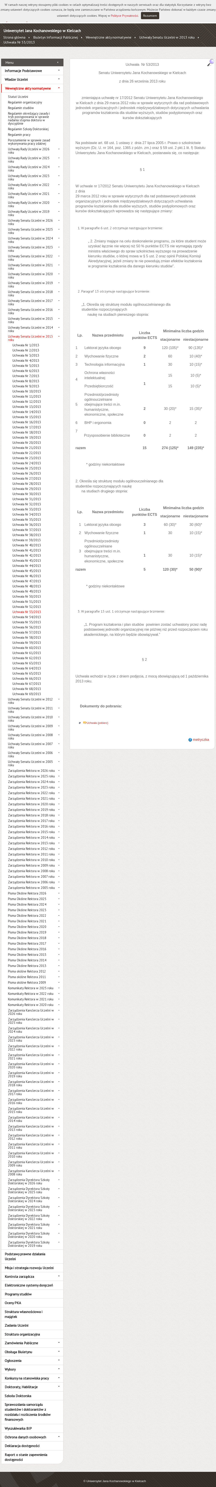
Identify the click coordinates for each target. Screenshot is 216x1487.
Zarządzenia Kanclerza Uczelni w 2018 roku (31, 1078)
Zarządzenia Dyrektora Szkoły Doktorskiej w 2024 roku (28, 1194)
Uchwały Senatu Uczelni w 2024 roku (30, 235)
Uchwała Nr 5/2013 (25, 361)
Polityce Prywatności (124, 16)
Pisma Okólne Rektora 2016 (27, 944)
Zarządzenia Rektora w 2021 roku (31, 793)
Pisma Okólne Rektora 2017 (27, 938)
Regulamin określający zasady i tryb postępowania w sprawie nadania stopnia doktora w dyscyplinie (29, 113)
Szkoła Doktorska (18, 1390)
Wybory (10, 1364)
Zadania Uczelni (16, 1320)
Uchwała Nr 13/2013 (26, 402)
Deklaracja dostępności (22, 1441)
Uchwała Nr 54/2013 (26, 612)
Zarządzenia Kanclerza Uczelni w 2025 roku (31, 1016)
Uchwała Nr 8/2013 (25, 376)
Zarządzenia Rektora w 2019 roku (31, 805)
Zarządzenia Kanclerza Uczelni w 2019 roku (31, 1069)
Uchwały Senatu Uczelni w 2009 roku (30, 723)
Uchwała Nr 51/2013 (26, 597)
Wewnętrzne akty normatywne (108, 37)
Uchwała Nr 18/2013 (26, 427)
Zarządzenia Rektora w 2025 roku (31, 771)
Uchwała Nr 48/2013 (26, 581)
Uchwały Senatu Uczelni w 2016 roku (30, 306)
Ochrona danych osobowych (25, 1432)
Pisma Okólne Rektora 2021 (27, 916)
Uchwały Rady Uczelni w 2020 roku (28, 199)
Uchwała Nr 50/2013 (26, 591)
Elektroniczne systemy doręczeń (29, 1280)
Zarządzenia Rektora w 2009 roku (31, 860)
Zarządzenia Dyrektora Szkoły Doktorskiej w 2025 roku (28, 1185)
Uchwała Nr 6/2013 (25, 366)
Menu (9, 57)
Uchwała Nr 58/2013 (26, 632)
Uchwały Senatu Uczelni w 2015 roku (30, 315)
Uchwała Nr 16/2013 (26, 417)
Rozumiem (150, 16)
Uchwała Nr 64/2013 (26, 663)
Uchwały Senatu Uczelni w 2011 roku (30, 705)
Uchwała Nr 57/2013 (26, 627)
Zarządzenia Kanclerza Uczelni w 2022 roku (31, 1043)
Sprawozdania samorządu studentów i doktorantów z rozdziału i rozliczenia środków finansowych (28, 1407)
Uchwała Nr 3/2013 (25, 350)
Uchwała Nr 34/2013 (26, 509)
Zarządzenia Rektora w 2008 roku (31, 866)
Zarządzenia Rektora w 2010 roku (31, 855)
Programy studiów (18, 1289)
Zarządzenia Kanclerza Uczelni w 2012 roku (31, 1132)
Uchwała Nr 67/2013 (26, 679)
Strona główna (14, 37)
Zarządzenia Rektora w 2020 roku (31, 799)
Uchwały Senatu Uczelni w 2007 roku (30, 740)
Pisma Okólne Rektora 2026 (27, 888)
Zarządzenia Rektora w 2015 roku (31, 827)
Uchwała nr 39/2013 (26, 535)
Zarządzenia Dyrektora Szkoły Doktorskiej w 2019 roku (28, 1239)
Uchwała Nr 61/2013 (26, 648)
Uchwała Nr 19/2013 (26, 432)
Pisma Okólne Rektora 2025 (27, 894)
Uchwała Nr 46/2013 (26, 571)
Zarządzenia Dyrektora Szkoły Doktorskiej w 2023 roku (28, 1203)
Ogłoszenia (13, 1355)
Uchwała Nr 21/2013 (26, 443)
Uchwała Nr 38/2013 (26, 530)
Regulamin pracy (19, 130)
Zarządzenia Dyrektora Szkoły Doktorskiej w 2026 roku (28, 1176)
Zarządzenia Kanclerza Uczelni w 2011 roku (31, 1141)
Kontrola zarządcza (19, 1271)
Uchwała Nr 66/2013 (26, 673)
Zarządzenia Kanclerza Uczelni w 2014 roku (31, 1114)
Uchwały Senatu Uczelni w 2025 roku (30, 226)
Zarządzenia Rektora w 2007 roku (31, 871)
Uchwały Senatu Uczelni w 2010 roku (30, 714)
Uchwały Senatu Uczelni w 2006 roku (30, 749)
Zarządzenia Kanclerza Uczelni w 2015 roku (31, 1105)
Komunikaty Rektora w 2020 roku (30, 1000)
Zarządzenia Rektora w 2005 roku (31, 883)
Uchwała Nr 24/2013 (26, 458)
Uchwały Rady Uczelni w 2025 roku (28, 155)
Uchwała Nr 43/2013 (26, 555)
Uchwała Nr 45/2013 (26, 566)
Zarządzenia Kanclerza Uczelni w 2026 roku (31, 1007)
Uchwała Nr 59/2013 (26, 638)
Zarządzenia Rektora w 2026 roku (31, 766)
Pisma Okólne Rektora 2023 (27, 905)
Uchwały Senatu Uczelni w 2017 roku (30, 297)
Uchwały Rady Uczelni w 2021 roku (28, 190)
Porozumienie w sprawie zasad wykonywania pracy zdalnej (29, 137)
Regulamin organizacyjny (25, 97)
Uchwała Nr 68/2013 (26, 684)
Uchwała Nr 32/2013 (26, 499)
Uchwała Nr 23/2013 (26, 453)
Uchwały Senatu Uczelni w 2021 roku (30, 262)
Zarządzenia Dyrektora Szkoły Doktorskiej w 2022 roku (28, 1212)
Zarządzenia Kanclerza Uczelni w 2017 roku (31, 1087)
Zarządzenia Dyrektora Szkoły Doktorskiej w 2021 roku (28, 1221)
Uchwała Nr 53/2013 (19, 42)
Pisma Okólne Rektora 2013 (27, 961)
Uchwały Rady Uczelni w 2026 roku (28, 146)
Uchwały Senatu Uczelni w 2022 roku (30, 253)
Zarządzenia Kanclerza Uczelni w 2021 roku (31, 1051)
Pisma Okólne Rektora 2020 (27, 922)
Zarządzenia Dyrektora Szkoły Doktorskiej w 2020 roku (28, 1230)
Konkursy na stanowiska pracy (27, 1373)
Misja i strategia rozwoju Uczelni (29, 1262)
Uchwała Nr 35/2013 (26, 514)
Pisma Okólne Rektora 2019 (27, 927)
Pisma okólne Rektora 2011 (27, 972)
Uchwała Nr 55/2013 (26, 617)
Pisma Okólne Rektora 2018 (27, 933)
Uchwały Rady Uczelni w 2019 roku (28, 208)
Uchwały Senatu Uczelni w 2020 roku (30, 271)
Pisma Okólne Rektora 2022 (27, 911)
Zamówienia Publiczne (21, 1338)
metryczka (201, 735)
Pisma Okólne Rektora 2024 (27, 899)
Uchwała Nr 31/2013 (26, 494)
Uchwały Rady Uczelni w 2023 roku (28, 172)
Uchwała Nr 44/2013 (26, 561)
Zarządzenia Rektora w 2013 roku (31, 838)
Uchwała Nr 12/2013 (26, 396)
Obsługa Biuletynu (18, 1346)
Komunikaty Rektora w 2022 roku (30, 989)
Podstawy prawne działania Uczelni (25, 1251)
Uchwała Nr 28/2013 (26, 479)
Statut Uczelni (18, 92)
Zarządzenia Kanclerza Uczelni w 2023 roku (31, 1034)
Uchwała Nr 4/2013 (25, 355)
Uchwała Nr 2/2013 (25, 345)
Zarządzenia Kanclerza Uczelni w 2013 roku (31, 1123)
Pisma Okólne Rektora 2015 (27, 950)
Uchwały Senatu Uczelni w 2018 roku (30, 288)
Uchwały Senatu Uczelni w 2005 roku (30, 758)
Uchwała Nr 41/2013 (26, 545)
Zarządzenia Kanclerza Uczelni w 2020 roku (31, 1060)
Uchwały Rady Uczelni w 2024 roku (28, 163)
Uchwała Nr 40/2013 (26, 540)
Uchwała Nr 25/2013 (26, 463)
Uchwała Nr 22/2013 (26, 448)
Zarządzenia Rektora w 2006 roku (31, 877)
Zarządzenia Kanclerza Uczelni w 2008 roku (31, 1167)
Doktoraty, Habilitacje (21, 1382)
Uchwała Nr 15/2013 (26, 412)
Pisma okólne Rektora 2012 (27, 966)
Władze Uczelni (16, 74)
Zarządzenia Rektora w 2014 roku (31, 832)
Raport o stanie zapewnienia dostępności (26, 1452)
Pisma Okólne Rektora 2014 (27, 955)
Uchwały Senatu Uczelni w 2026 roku (30, 217)
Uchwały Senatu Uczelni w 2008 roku (30, 731)
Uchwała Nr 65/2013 (26, 668)
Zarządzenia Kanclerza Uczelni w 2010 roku (31, 1150)
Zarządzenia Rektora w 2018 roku (31, 810)
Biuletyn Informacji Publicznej (55, 37)
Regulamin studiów (21, 103)
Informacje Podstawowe (23, 65)
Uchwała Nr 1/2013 (25, 340)
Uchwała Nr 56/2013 (26, 622)
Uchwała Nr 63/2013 (26, 658)
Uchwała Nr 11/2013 (26, 391)
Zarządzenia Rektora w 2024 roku (31, 777)
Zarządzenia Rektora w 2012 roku (31, 844)
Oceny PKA (13, 1298)
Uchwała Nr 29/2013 (26, 484)
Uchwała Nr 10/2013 (26, 386)
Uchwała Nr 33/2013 (26, 504)
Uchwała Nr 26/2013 (26, 468)
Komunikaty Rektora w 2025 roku (30, 983)
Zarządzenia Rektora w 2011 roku (31, 849)
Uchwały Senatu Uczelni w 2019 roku (30, 279)
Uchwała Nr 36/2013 (26, 520)
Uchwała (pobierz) (97, 718)
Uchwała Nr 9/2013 (25, 381)
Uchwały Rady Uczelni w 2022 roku (28, 181)
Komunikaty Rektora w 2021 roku (30, 994)
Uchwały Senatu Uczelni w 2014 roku (30, 324)
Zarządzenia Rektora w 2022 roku (31, 788)
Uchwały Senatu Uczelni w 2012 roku (30, 696)
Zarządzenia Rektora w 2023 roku (31, 782)
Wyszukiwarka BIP (18, 1423)
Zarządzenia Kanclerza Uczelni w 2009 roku (31, 1159)
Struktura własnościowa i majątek (23, 1309)
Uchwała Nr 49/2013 (26, 586)
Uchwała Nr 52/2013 (26, 602)
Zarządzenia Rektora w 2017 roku (31, 816)
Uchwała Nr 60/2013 (26, 643)
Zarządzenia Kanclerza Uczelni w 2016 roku (31, 1096)
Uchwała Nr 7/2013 (25, 371)
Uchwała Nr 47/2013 (26, 576)
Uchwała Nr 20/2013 (26, 438)
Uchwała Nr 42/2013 (26, 550)
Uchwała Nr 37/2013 (26, 525)
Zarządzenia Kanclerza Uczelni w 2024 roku (31, 1025)
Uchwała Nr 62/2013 (26, 653)
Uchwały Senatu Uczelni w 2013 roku (167, 37)
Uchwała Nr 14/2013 (26, 407)
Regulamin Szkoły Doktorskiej (28, 124)
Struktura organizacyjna (22, 1329)
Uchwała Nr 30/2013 (26, 489)
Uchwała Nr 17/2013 (26, 422)
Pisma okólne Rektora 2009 (27, 977)
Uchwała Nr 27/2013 (26, 473)
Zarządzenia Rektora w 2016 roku (31, 821)
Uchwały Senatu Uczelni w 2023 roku (30, 244)
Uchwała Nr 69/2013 (26, 689)
